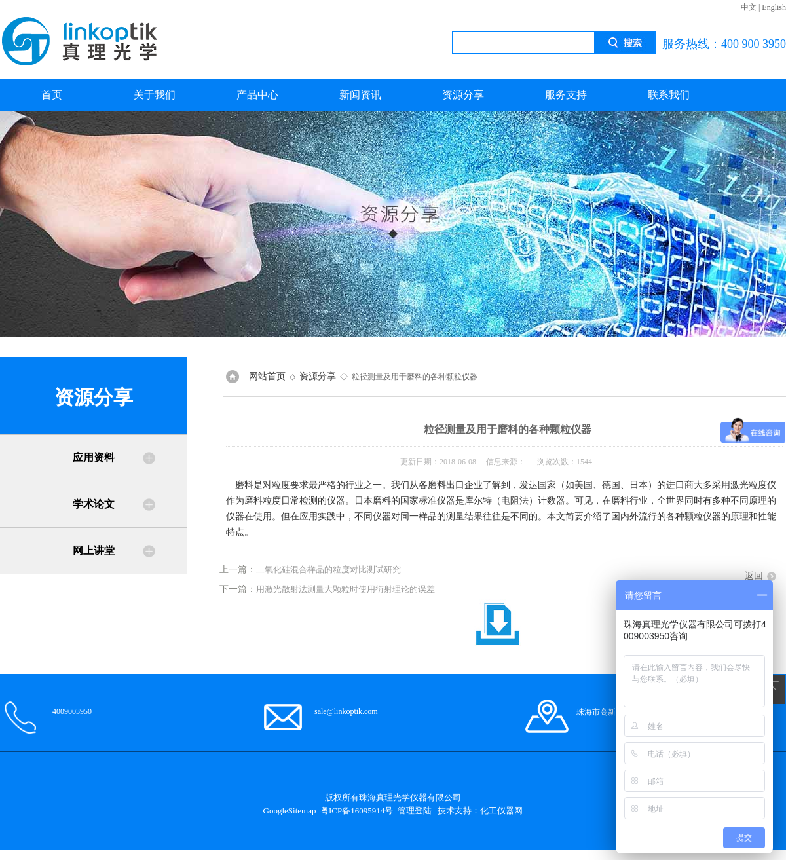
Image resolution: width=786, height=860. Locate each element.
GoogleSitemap (289, 810)
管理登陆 (415, 810)
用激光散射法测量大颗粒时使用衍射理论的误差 (345, 589)
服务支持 (566, 94)
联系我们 (669, 94)
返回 (754, 576)
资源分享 (463, 94)
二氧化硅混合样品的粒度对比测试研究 (328, 569)
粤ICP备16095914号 (356, 810)
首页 (51, 94)
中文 (749, 7)
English (774, 7)
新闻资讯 (360, 94)
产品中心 (257, 94)
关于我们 (155, 94)
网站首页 (267, 376)
